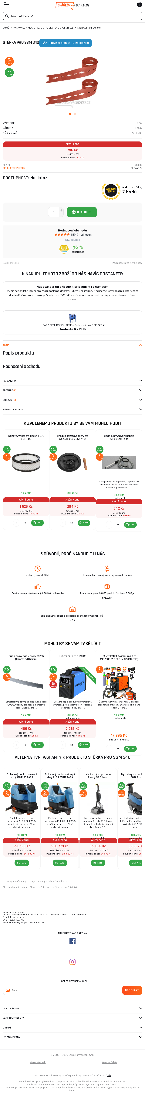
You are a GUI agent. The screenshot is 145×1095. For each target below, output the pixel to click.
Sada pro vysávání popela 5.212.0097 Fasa (119, 437)
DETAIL (21, 863)
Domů (6, 27)
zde (109, 1075)
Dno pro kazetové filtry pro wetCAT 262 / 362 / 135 (72, 437)
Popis (6, 345)
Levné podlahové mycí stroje (53, 881)
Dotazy (9, 400)
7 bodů (129, 191)
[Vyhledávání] (72, 16)
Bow (139, 123)
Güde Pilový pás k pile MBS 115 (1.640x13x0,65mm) (26, 657)
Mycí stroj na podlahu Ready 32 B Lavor (98, 775)
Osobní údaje (109, 1062)
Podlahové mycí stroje (59, 27)
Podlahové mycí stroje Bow (127, 263)
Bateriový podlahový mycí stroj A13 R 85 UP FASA (60, 775)
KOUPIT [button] (39, 523)
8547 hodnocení (81, 234)
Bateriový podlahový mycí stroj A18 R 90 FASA (22, 775)
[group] (26, 483)
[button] (37, 523)
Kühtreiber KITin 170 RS (72, 656)
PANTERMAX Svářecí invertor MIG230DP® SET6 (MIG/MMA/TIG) (119, 657)
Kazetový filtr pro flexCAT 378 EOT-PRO (26, 437)
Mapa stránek (38, 1062)
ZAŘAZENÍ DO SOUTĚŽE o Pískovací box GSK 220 (72, 325)
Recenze (9, 390)
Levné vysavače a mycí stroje (19, 881)
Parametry (9, 381)
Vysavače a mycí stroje (27, 27)
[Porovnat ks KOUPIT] (16, 523)
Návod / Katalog (13, 409)
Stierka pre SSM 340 (66, 887)
